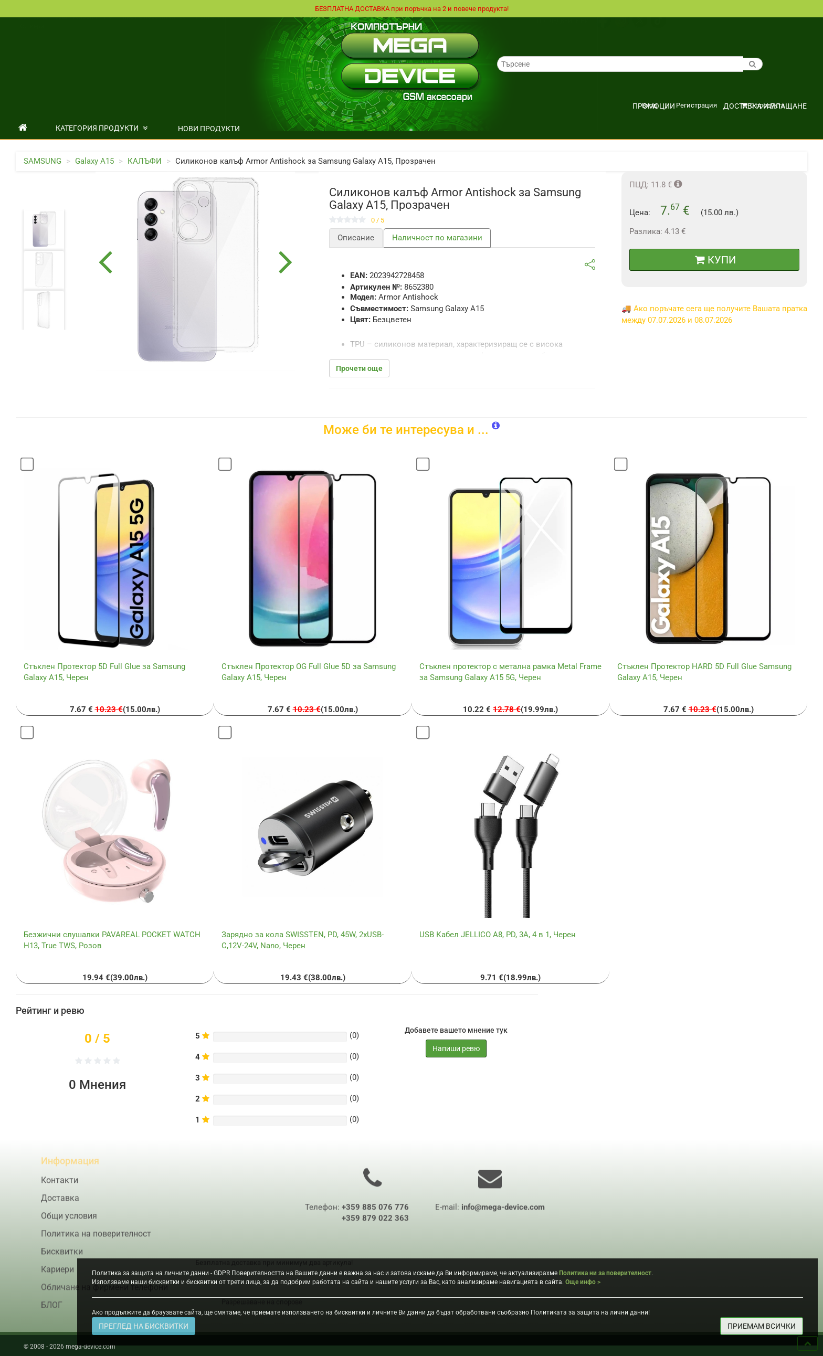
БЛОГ (51, 1312)
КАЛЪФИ (145, 161)
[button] (496, 426)
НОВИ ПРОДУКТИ (209, 129)
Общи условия (75, 27)
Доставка (32, 27)
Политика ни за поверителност (605, 1273)
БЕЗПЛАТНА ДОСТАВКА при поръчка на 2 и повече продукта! (411, 9)
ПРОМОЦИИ (653, 106)
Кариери (31, 37)
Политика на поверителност (146, 27)
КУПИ (715, 260)
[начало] (23, 128)
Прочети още (359, 369)
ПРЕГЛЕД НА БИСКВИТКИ (143, 1326)
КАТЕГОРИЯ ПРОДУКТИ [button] (101, 128)
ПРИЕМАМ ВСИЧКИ (761, 1326)
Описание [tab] (355, 238)
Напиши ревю (456, 1049)
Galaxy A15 (94, 161)
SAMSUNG (42, 161)
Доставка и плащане (765, 106)
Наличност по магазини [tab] (437, 238)
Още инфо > (582, 1282)
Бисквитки (62, 1258)
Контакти (210, 27)
